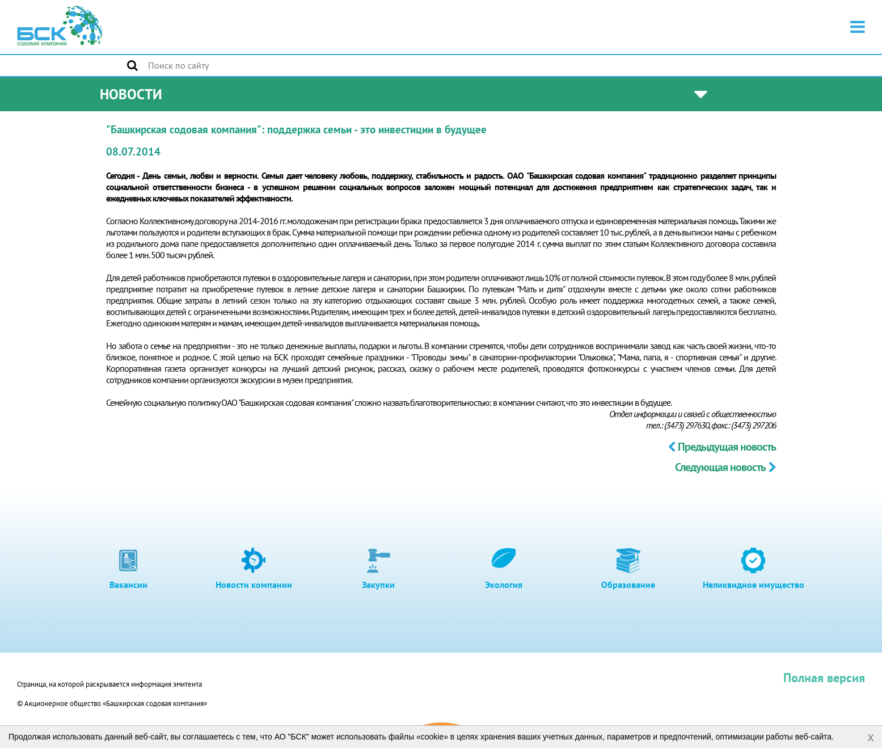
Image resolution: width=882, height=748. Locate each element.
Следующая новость (725, 467)
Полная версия (824, 678)
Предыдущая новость (722, 446)
